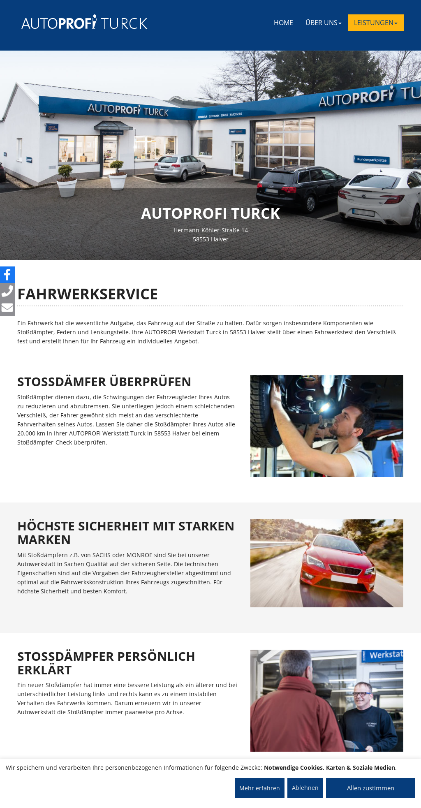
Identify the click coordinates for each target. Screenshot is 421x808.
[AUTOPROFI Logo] (54, 21)
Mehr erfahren (259, 788)
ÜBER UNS (323, 22)
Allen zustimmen (370, 788)
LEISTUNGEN (376, 22)
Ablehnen (305, 788)
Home (283, 22)
